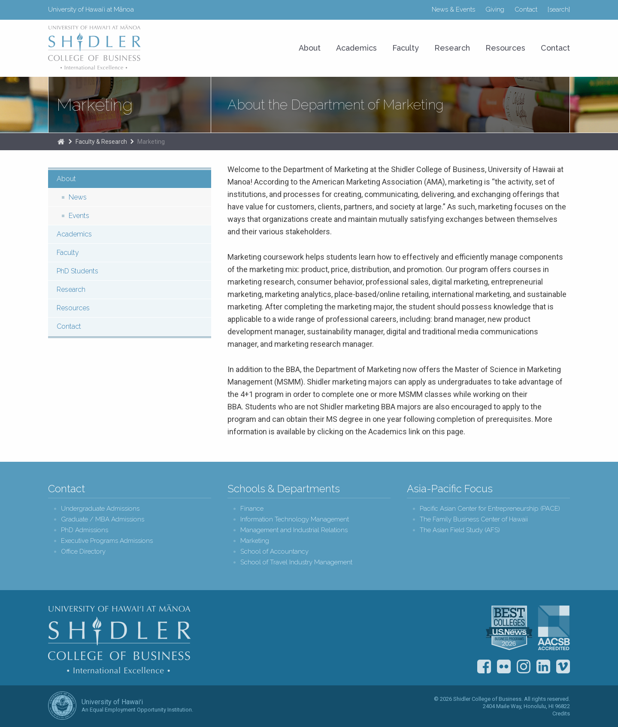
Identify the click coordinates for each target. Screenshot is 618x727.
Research (452, 47)
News (78, 197)
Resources (505, 47)
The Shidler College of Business (61, 141)
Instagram (523, 666)
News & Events (453, 9)
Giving (494, 9)
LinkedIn (543, 666)
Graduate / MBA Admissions (102, 519)
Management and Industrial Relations (294, 530)
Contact (526, 9)
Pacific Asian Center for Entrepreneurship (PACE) (490, 508)
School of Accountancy (274, 551)
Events (79, 216)
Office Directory (83, 551)
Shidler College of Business (119, 639)
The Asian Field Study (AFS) (460, 530)
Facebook (484, 666)
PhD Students (77, 271)
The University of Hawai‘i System (62, 705)
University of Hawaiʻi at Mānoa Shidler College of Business (95, 47)
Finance (252, 508)
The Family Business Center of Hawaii (474, 519)
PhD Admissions (84, 530)
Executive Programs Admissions (107, 541)
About (310, 47)
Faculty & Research (101, 141)
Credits (561, 713)
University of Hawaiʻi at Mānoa (91, 9)
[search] (559, 9)
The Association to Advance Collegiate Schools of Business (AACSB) (554, 628)
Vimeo (563, 666)
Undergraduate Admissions (100, 508)
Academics (356, 47)
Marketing (95, 104)
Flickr (504, 666)
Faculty (405, 47)
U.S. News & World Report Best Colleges (509, 628)
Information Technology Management (294, 519)
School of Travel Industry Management (296, 562)
